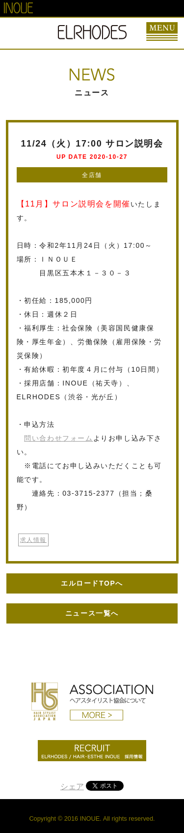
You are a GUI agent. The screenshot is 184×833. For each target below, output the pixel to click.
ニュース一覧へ (92, 613)
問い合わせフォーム (58, 438)
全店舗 (92, 175)
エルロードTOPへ (92, 583)
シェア (72, 786)
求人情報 (33, 539)
